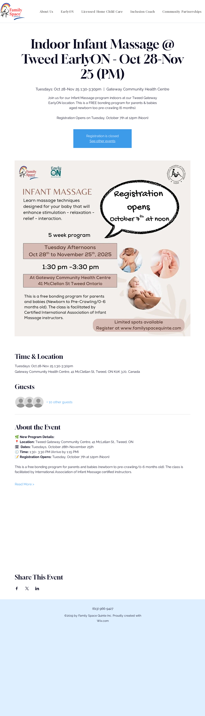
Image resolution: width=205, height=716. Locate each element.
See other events (102, 141)
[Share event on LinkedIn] (37, 588)
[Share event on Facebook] (17, 588)
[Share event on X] (27, 588)
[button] (46, 11)
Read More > (24, 484)
